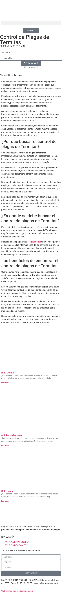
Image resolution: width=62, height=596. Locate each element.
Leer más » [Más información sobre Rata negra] (5, 501)
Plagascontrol (34, 242)
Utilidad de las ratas (11, 435)
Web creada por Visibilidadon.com (17, 591)
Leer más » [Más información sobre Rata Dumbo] (5, 383)
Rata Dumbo (7, 372)
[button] (31, 23)
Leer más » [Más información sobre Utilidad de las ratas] (5, 446)
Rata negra (7, 491)
